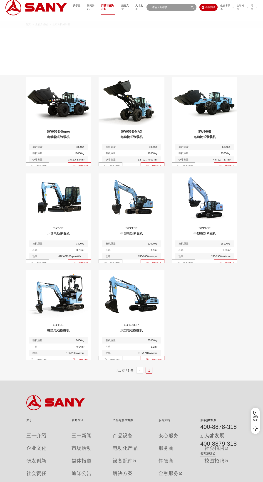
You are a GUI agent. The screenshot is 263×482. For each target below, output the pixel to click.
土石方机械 (41, 18)
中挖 (106, 33)
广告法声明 (231, 476)
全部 (60, 33)
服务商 (137, 439)
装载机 (166, 33)
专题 (61, 465)
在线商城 (202, 7)
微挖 (73, 33)
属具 (210, 33)
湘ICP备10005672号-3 (73, 476)
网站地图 (181, 476)
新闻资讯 (75, 7)
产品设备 (97, 432)
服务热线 (206, 420)
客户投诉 (206, 437)
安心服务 (139, 432)
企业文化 (31, 439)
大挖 (123, 33)
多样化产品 (188, 33)
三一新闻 (64, 432)
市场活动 (64, 439)
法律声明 (217, 476)
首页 (28, 18)
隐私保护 (205, 476)
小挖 (90, 33)
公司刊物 (31, 465)
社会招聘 (172, 439)
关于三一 (59, 7)
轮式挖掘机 (143, 33)
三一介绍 (31, 432)
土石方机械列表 (61, 18)
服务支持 (114, 7)
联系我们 (193, 476)
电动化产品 (98, 439)
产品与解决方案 (95, 7)
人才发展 (130, 7)
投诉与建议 (140, 465)
